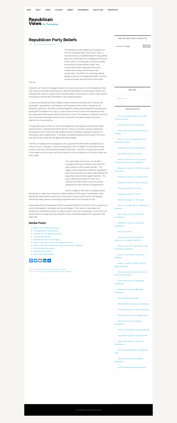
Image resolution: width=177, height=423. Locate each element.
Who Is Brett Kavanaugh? (128, 298)
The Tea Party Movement (44, 249)
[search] (129, 47)
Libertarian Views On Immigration (131, 148)
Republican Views (59, 270)
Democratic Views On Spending (131, 125)
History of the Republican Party (46, 228)
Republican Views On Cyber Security (133, 183)
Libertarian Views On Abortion (130, 154)
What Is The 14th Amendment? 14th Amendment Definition (58, 246)
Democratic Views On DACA (129, 189)
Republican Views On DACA (129, 194)
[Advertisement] (107, 23)
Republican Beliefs (45, 270)
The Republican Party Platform (46, 231)
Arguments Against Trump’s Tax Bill (132, 336)
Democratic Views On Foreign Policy (133, 316)
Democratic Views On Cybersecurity (133, 177)
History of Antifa (124, 232)
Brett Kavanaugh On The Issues (131, 200)
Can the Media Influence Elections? (132, 368)
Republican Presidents (42, 252)
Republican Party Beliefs (62, 272)
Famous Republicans (42, 237)
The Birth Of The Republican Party (47, 234)
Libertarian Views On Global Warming (133, 310)
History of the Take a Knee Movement (133, 330)
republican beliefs (46, 272)
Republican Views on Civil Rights (46, 240)
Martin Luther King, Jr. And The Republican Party (53, 243)
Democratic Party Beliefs (43, 255)
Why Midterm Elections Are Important (133, 304)
